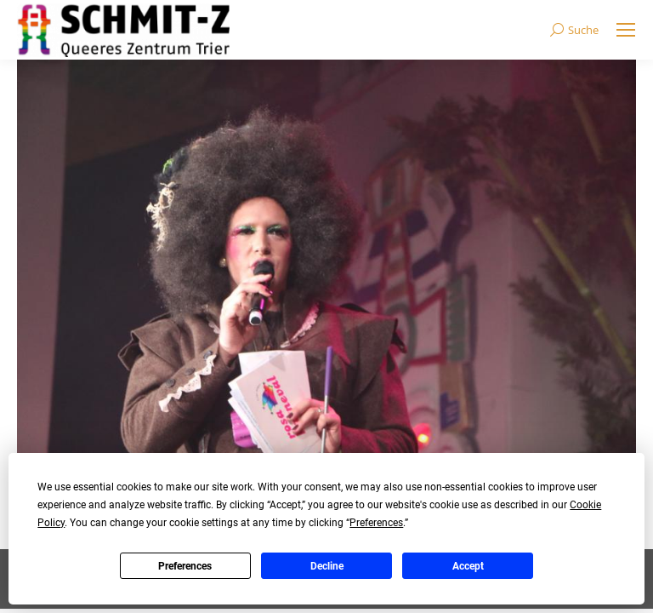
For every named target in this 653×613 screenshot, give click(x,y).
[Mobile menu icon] (626, 30)
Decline (327, 566)
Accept (468, 566)
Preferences (185, 566)
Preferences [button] (376, 523)
